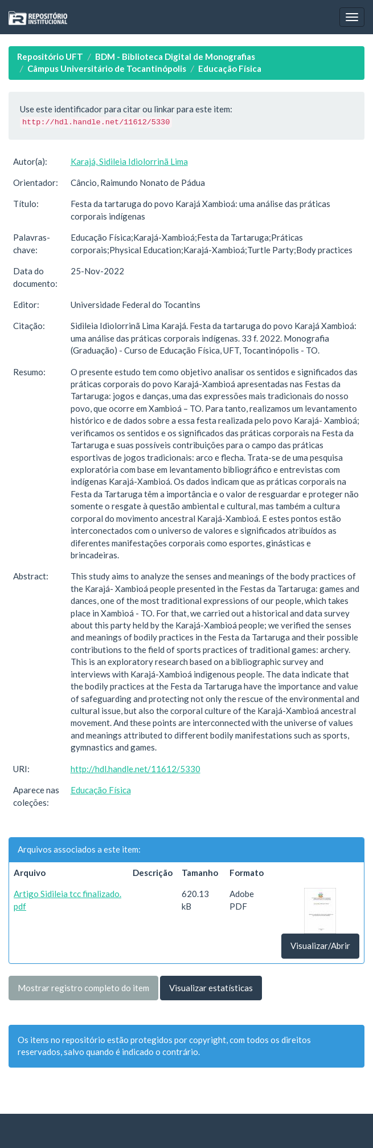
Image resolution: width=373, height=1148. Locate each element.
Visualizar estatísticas (211, 988)
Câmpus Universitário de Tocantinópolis (106, 68)
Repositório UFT (50, 56)
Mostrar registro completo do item (83, 988)
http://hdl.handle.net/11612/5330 (135, 769)
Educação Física (229, 68)
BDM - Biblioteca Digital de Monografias (175, 56)
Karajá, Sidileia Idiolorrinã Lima (129, 161)
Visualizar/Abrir (320, 945)
